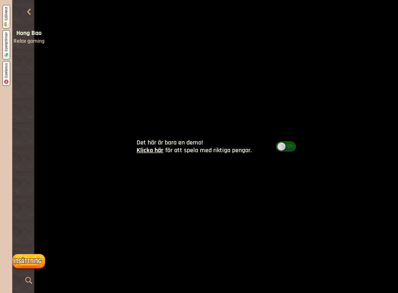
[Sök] (29, 280)
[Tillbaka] (29, 12)
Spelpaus (6, 73)
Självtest (6, 16)
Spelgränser (6, 44)
